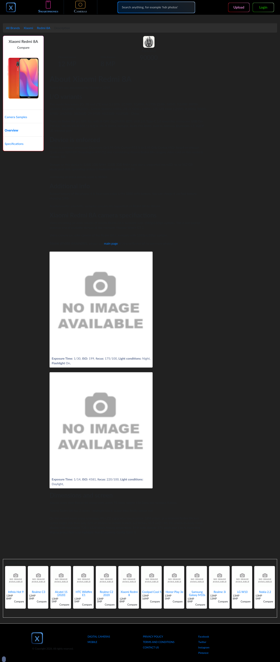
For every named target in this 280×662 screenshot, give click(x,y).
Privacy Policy (153, 636)
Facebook (203, 636)
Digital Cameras (99, 636)
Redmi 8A (43, 28)
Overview (11, 130)
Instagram (204, 647)
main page (111, 243)
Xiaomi (28, 28)
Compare (23, 47)
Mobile (92, 642)
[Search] (156, 7)
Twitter (202, 642)
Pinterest (203, 652)
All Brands (13, 28)
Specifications (14, 143)
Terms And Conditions (158, 642)
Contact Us (151, 647)
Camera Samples (16, 117)
